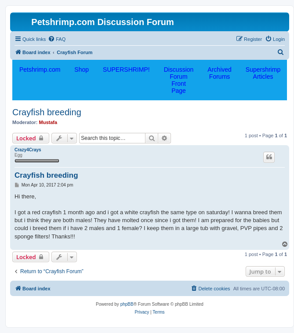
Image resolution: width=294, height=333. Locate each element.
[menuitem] (56, 39)
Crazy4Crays (28, 149)
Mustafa (48, 122)
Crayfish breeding (46, 112)
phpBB (127, 304)
